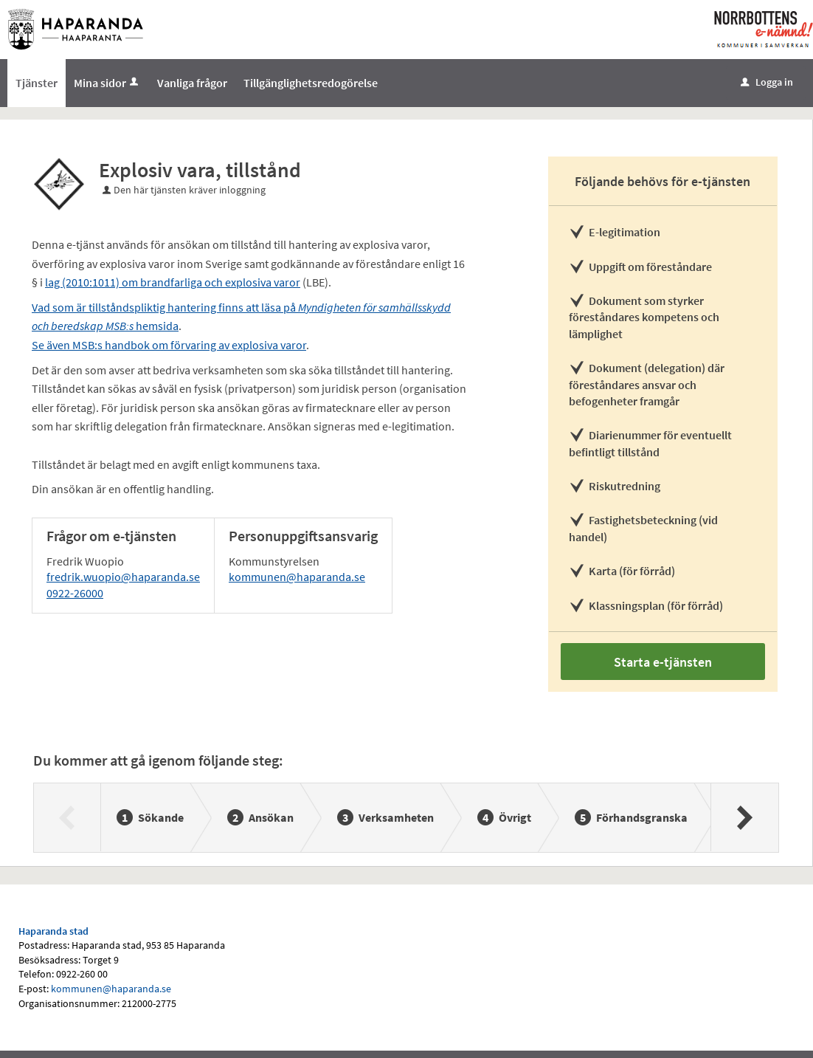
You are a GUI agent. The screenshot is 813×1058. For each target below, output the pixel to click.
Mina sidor (107, 82)
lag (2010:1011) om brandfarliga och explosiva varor (172, 282)
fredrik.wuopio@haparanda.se (123, 576)
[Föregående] (67, 817)
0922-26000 (74, 592)
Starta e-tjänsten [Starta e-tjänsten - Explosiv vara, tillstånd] (663, 661)
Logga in (767, 82)
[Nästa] (744, 817)
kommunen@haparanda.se (297, 576)
